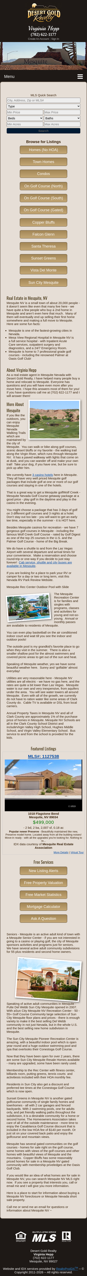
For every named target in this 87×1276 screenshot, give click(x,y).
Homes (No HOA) (43, 150)
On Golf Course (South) (43, 198)
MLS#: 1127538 (43, 756)
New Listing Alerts (43, 871)
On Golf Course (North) (43, 186)
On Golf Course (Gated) (43, 210)
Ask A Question (43, 919)
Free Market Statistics (43, 895)
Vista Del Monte (44, 270)
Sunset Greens (43, 258)
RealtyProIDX (67, 1268)
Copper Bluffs (43, 222)
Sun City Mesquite (43, 283)
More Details (61, 852)
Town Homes (43, 162)
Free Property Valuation (43, 883)
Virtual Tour (77, 852)
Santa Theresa (43, 246)
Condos (43, 174)
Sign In (55, 38)
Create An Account (38, 38)
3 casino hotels (42, 475)
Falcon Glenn (43, 234)
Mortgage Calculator (43, 907)
